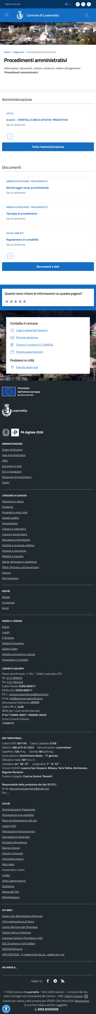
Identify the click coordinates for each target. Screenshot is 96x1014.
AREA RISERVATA (46, 1009)
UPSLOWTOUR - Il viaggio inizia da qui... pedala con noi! (33, 954)
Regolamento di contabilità (22, 239)
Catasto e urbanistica (14, 529)
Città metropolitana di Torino (18, 921)
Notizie (6, 597)
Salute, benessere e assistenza (19, 562)
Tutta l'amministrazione (48, 146)
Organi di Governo (12, 450)
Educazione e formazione (16, 540)
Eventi (5, 627)
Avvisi (5, 608)
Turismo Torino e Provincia (16, 932)
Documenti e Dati (12, 466)
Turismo (6, 573)
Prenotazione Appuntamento (18, 831)
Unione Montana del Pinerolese (20, 927)
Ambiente (7, 507)
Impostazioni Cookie (13, 870)
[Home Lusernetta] (36, 15)
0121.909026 (14, 678)
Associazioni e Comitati (15, 660)
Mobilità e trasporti (12, 556)
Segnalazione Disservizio (16, 837)
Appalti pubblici (10, 518)
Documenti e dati (48, 266)
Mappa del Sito (10, 892)
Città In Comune (73, 996)
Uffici (10, 113)
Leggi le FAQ (9, 826)
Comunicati (8, 602)
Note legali (8, 864)
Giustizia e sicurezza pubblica (18, 545)
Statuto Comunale (12, 853)
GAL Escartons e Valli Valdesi (18, 943)
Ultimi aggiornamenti (14, 881)
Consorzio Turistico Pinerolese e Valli (22, 938)
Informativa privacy (13, 859)
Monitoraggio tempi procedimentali (27, 188)
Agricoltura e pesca (13, 501)
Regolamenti (15, 233)
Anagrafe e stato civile (14, 512)
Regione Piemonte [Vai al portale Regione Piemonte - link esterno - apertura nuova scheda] (13, 4)
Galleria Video (9, 649)
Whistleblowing (11, 897)
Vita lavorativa (10, 578)
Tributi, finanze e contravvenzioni (20, 567)
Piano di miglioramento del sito (19, 820)
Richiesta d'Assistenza (14, 842)
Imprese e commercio (14, 551)
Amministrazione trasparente (27, 181)
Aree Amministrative (13, 455)
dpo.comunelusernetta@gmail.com (29, 788)
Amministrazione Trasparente (18, 809)
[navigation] (7, 15)
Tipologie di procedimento (21, 213)
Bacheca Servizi (11, 848)
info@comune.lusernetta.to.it (26, 698)
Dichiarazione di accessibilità (18, 815)
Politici (5, 482)
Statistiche (8, 886)
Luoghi (6, 632)
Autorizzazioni (10, 523)
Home (7, 52)
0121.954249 (15, 682)
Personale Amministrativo (16, 477)
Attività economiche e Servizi (18, 654)
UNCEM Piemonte (12, 949)
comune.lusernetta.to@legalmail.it (28, 694)
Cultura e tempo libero (14, 534)
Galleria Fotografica (13, 643)
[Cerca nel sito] (87, 15)
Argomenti (18, 52)
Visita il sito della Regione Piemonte (22, 916)
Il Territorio (8, 638)
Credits (6, 875)
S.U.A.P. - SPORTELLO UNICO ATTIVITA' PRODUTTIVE (37, 120)
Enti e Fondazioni (11, 471)
